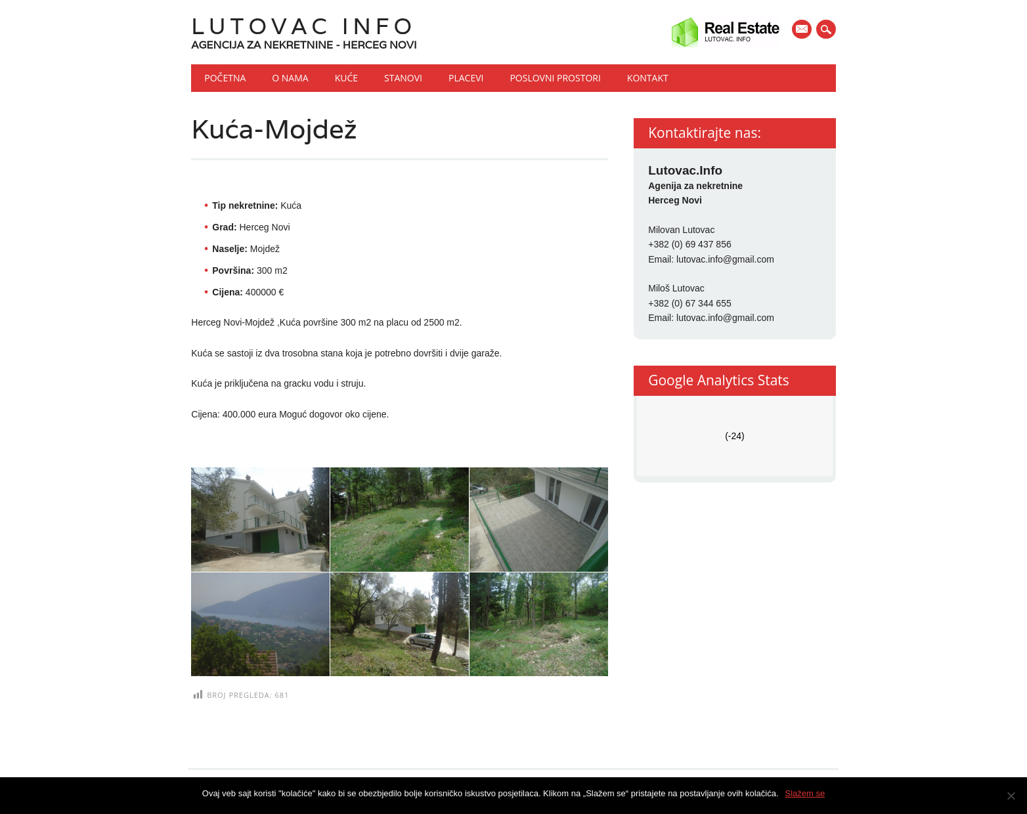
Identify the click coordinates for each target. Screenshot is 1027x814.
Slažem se (805, 793)
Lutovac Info (303, 26)
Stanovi (403, 78)
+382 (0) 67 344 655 (690, 303)
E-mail (803, 30)
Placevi (465, 78)
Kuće (346, 78)
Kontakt (647, 78)
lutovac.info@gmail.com (725, 259)
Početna (225, 78)
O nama (290, 78)
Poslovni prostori (555, 78)
